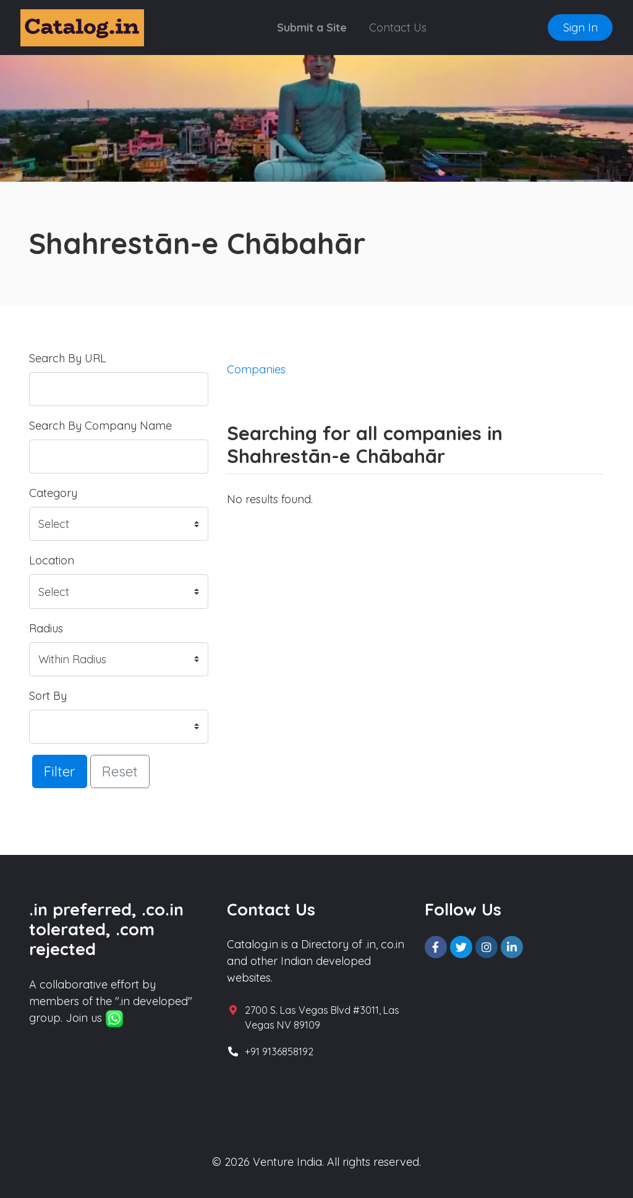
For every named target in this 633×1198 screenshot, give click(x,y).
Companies (256, 369)
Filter (59, 771)
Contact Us (398, 27)
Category (53, 493)
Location (51, 560)
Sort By (48, 696)
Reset (120, 771)
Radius (46, 628)
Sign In (580, 27)
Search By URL (67, 358)
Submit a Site (312, 27)
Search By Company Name (100, 425)
